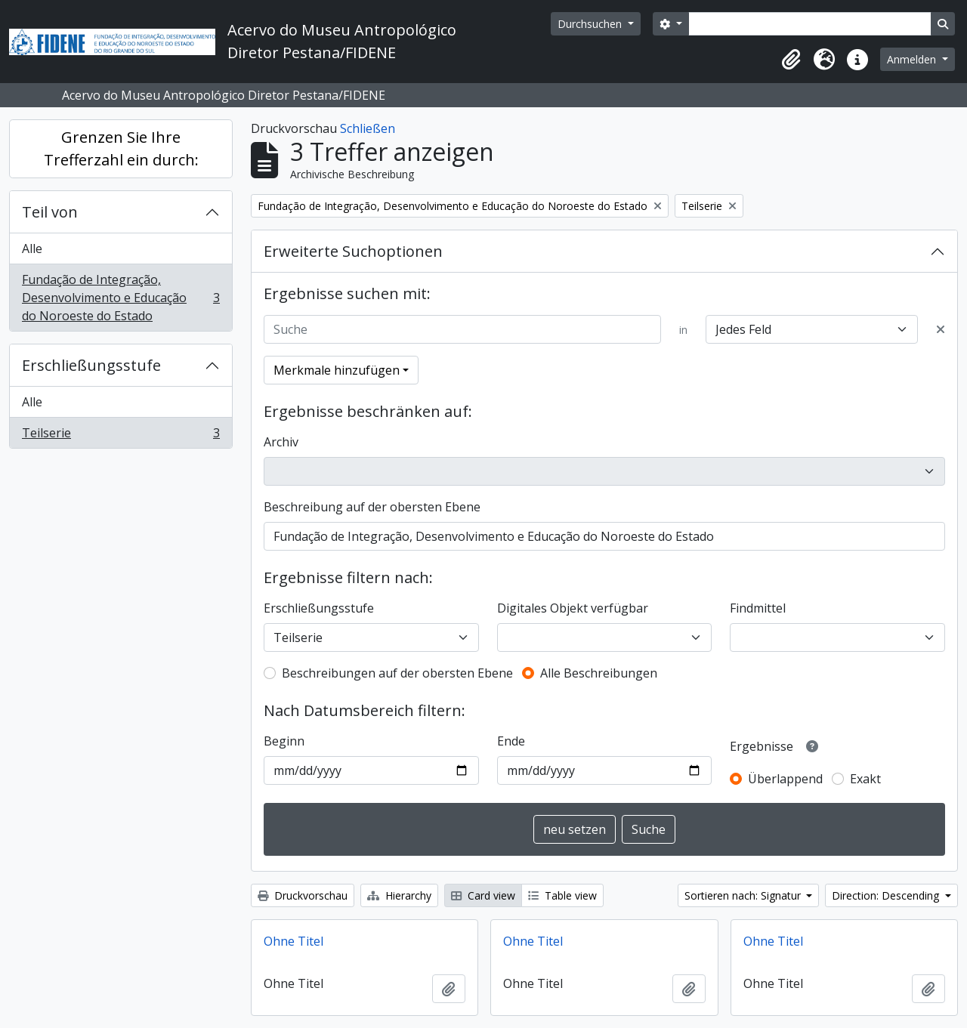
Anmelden (913, 59)
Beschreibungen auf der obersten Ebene (397, 673)
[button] (791, 59)
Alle (32, 248)
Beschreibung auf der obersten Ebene (372, 507)
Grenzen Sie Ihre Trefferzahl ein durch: (121, 148)
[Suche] (462, 329)
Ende (511, 741)
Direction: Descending (887, 895)
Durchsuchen (591, 24)
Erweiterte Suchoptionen (353, 251)
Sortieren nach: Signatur (744, 895)
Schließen (367, 128)
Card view (483, 895)
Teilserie (120, 436)
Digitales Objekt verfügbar (572, 608)
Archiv (281, 442)
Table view (562, 895)
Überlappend (785, 778)
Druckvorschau (303, 895)
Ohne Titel (293, 941)
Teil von (50, 212)
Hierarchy (399, 895)
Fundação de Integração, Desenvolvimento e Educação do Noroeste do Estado (120, 297)
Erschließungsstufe (91, 365)
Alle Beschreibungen (598, 673)
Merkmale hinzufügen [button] (336, 370)
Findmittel (758, 608)
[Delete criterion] (940, 329)
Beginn (284, 741)
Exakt (865, 778)
